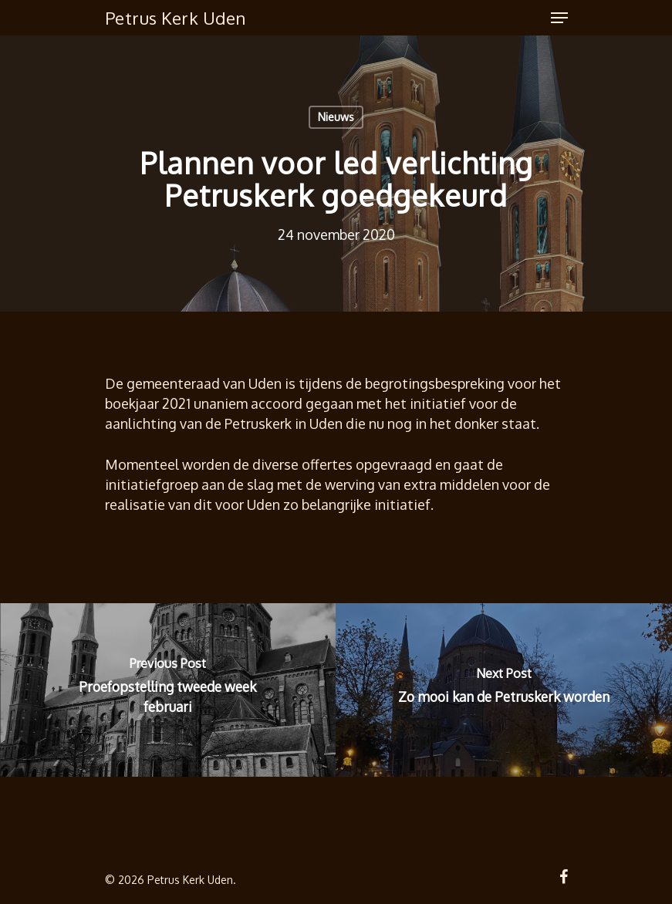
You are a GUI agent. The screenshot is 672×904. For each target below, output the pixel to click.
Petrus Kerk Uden (175, 17)
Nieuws (336, 116)
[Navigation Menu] (559, 17)
